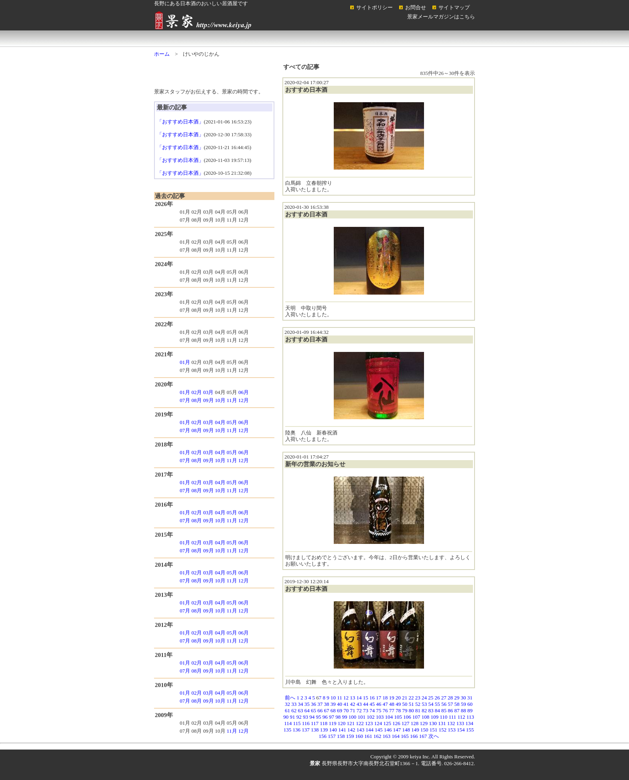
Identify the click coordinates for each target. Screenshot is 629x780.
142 (351, 730)
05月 (232, 422)
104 (389, 717)
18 (385, 698)
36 (313, 704)
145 (379, 730)
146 (388, 730)
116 (306, 723)
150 (424, 730)
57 (450, 704)
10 (333, 698)
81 (417, 710)
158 (341, 736)
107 (416, 717)
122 (360, 723)
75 (378, 710)
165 (405, 736)
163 (387, 736)
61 (287, 710)
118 (323, 723)
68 (333, 710)
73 (365, 710)
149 (415, 730)
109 (435, 717)
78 (398, 710)
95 (318, 717)
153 (452, 730)
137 (306, 730)
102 (371, 717)
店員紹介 (314, 38)
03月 (208, 392)
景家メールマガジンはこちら (441, 17)
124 (378, 723)
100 (353, 717)
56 (443, 704)
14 (359, 698)
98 (338, 717)
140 (333, 730)
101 (362, 717)
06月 (243, 392)
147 (397, 730)
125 (387, 723)
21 (404, 698)
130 (433, 723)
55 (437, 704)
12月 (243, 400)
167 (423, 736)
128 (415, 723)
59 (463, 704)
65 (313, 710)
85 (443, 710)
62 (293, 710)
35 (307, 704)
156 (323, 736)
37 (320, 704)
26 (437, 698)
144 (370, 730)
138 (315, 730)
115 (296, 723)
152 (443, 730)
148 (406, 730)
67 (326, 710)
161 (368, 736)
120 (342, 723)
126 (396, 723)
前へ (290, 698)
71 (352, 710)
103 (380, 717)
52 (417, 704)
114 (288, 723)
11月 (232, 400)
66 (320, 710)
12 (346, 698)
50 (405, 704)
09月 (208, 400)
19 (391, 698)
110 (443, 717)
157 (332, 736)
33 (293, 704)
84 (437, 710)
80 (411, 710)
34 (300, 704)
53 (424, 704)
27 (443, 698)
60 (470, 704)
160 (359, 736)
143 (361, 730)
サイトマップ (454, 7)
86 (450, 710)
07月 (185, 400)
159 (350, 736)
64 (307, 710)
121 (351, 723)
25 (430, 698)
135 (288, 730)
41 (346, 704)
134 (469, 723)
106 (407, 717)
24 (424, 698)
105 (398, 717)
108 (426, 717)
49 (398, 704)
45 (372, 704)
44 (365, 704)
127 (406, 723)
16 (372, 698)
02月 (196, 392)
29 (456, 698)
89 (470, 710)
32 (287, 704)
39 (333, 704)
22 (411, 698)
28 (450, 698)
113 (470, 717)
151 (434, 730)
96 (325, 717)
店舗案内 (250, 38)
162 (377, 736)
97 (331, 717)
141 (342, 730)
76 (385, 710)
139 (324, 730)
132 (451, 723)
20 (398, 698)
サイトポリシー (374, 7)
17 (378, 698)
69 (339, 710)
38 (326, 704)
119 (333, 723)
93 (305, 717)
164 (396, 736)
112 (461, 717)
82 (424, 710)
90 (285, 717)
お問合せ (415, 7)
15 (365, 698)
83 (431, 710)
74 (372, 710)
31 (470, 698)
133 (461, 723)
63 (300, 710)
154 (461, 730)
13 (352, 698)
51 (411, 704)
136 (297, 730)
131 (442, 723)
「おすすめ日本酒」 (180, 122)
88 (463, 710)
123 (369, 723)
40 (339, 704)
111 (453, 717)
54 (431, 704)
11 (339, 698)
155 (470, 730)
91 (292, 717)
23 (417, 698)
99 (344, 717)
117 (315, 723)
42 (352, 704)
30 (463, 698)
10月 (220, 400)
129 (424, 723)
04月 (220, 422)
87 (457, 710)
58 (457, 704)
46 (378, 704)
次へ (433, 736)
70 (346, 710)
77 (391, 710)
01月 (185, 362)
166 (414, 736)
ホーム (186, 38)
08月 (196, 400)
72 (359, 710)
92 (299, 717)
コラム (443, 38)
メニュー (379, 38)
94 (311, 717)
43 (359, 704)
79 (405, 710)
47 (385, 704)
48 (391, 704)
